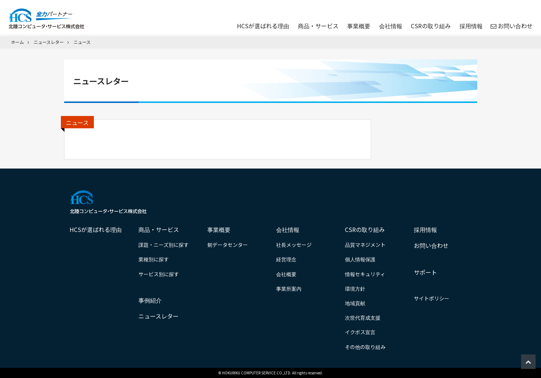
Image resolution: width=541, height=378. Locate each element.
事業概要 (358, 26)
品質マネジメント (365, 244)
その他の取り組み (365, 346)
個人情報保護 (360, 259)
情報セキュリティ (365, 274)
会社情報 (389, 26)
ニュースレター (49, 42)
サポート (425, 272)
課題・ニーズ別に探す (163, 244)
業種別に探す (153, 259)
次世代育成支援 (362, 317)
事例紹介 (150, 300)
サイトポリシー (431, 298)
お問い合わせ (514, 26)
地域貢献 (355, 303)
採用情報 (470, 26)
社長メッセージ (294, 244)
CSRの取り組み (430, 26)
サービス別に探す (158, 274)
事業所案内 (288, 288)
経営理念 (286, 259)
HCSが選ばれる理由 (262, 26)
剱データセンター (227, 244)
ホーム (17, 42)
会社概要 (286, 274)
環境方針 (355, 288)
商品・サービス (317, 26)
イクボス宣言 (360, 332)
